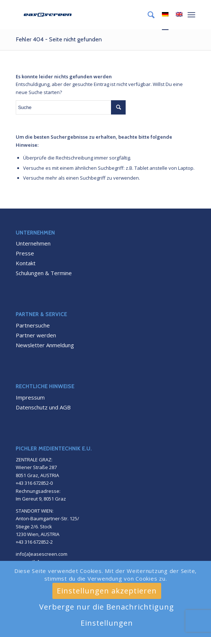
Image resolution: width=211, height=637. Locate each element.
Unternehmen (33, 243)
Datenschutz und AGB (43, 407)
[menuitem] (147, 14)
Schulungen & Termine (44, 273)
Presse (25, 253)
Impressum (30, 397)
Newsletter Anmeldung (45, 345)
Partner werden (36, 335)
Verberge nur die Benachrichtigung (106, 607)
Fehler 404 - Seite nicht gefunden (59, 39)
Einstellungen (107, 623)
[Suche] (147, 14)
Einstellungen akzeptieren (107, 591)
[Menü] (191, 14)
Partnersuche (33, 325)
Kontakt (26, 263)
